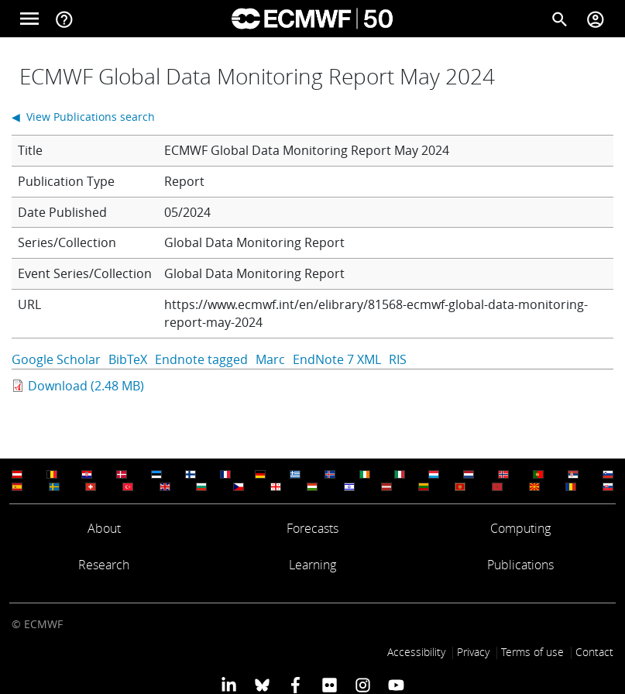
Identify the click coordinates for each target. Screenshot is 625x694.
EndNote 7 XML (337, 359)
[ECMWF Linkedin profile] (228, 684)
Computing (520, 528)
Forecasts (312, 528)
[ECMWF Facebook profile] (295, 684)
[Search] (560, 18)
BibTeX (127, 359)
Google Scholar (56, 359)
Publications (520, 564)
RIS (398, 359)
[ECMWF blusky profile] (262, 684)
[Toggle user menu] (595, 18)
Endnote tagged (201, 359)
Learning (312, 564)
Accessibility (416, 651)
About (104, 528)
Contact (594, 651)
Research (103, 564)
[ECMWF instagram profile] (362, 684)
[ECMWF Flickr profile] (329, 684)
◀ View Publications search (83, 116)
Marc (270, 359)
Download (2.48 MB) (86, 385)
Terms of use (532, 651)
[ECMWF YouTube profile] (396, 684)
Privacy (473, 651)
